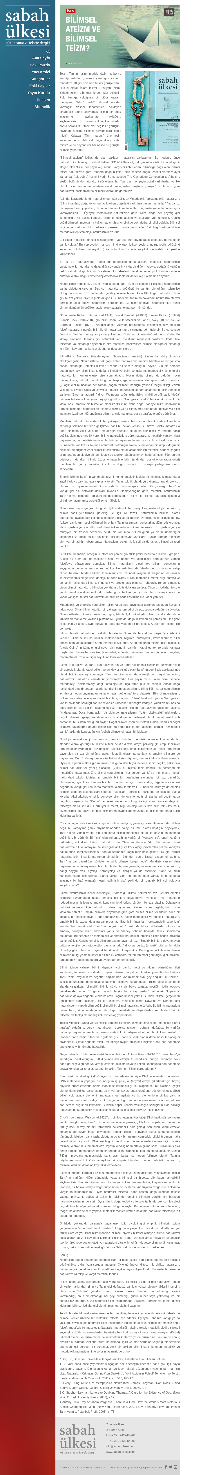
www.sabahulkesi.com (120, 1451)
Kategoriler (40, 79)
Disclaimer (135, 1467)
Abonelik (42, 107)
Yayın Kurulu (39, 93)
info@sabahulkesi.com (120, 1446)
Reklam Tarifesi (119, 1467)
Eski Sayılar (39, 86)
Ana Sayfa (41, 58)
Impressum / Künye (153, 1467)
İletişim (43, 100)
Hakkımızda (40, 65)
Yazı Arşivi (41, 72)
